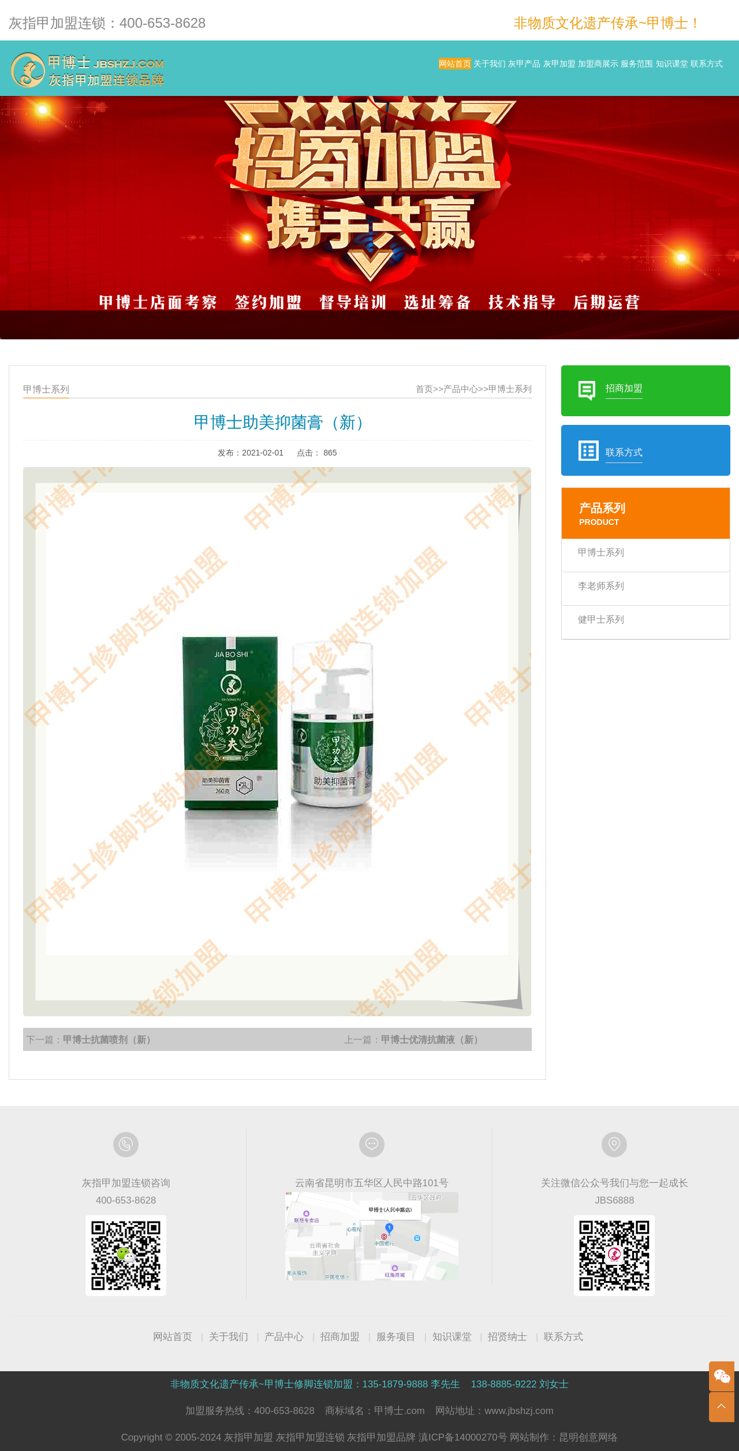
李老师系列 (580, 597)
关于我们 (339, 69)
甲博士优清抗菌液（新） (426, 1011)
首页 (419, 418)
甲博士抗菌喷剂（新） (132, 1011)
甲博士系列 (497, 418)
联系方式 (695, 69)
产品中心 (453, 418)
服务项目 (396, 1336)
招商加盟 (340, 1336)
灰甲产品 (397, 69)
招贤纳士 (507, 1336)
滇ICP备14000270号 (463, 1437)
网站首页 (282, 69)
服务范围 (579, 69)
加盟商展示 (517, 69)
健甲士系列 (580, 628)
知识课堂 (637, 69)
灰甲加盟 (455, 69)
